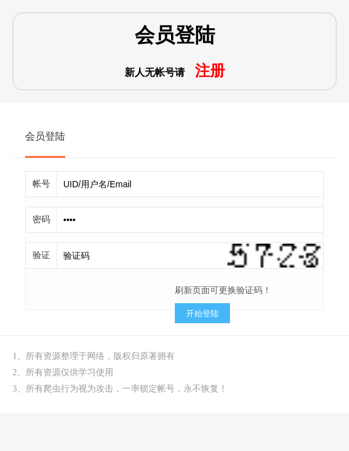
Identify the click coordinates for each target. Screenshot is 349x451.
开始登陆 (202, 313)
